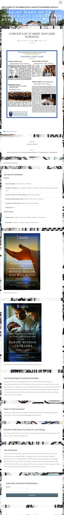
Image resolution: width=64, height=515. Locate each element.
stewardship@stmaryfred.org (31, 415)
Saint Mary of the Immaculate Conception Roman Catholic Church (29, 8)
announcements (11, 131)
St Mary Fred (42, 40)
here (25, 436)
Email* (16, 489)
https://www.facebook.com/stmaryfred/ (17, 384)
